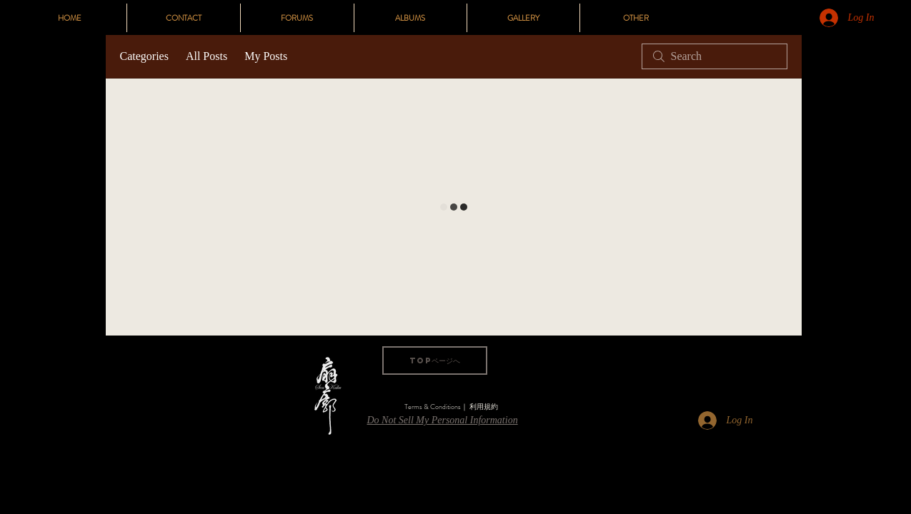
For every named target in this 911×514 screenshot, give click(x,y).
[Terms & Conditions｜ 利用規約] (452, 407)
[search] (714, 56)
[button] (636, 18)
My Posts (265, 56)
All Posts (206, 56)
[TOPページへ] (434, 360)
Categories (144, 56)
